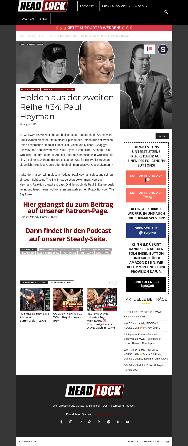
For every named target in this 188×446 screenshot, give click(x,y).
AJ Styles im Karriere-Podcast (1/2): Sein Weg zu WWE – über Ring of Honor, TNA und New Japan (143, 339)
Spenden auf (146, 228)
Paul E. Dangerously (48, 253)
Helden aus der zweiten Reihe (62, 35)
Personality (86, 253)
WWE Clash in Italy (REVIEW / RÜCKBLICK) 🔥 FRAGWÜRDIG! (142, 325)
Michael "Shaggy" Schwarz (96, 249)
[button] (166, 12)
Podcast (88, 6)
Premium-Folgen (116, 6)
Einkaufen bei (146, 282)
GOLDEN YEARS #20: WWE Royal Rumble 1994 (68, 317)
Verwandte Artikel (34, 282)
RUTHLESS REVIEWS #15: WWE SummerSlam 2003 (143, 314)
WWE (107, 253)
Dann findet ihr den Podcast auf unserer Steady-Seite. (68, 234)
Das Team (29, 18)
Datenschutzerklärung (156, 441)
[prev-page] (110, 282)
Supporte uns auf (146, 175)
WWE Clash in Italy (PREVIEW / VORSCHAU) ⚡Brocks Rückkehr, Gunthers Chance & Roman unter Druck (146, 354)
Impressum (133, 441)
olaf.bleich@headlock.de (107, 414)
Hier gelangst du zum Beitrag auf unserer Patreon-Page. (68, 207)
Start (22, 35)
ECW (42, 249)
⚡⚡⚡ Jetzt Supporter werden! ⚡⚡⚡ (94, 28)
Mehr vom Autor (61, 282)
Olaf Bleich (28, 253)
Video (141, 6)
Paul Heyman (69, 253)
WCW (98, 253)
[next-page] (115, 282)
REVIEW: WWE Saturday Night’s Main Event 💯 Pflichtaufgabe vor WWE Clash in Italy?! (101, 320)
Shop (44, 18)
